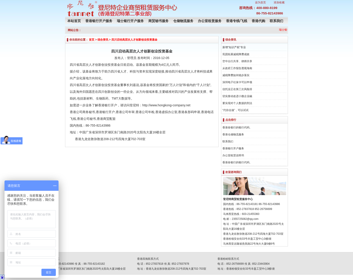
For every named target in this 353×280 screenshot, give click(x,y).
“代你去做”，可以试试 (235, 110)
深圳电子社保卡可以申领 (237, 82)
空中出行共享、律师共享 (237, 61)
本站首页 (74, 21)
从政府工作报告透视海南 (237, 68)
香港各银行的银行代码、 (237, 127)
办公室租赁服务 (210, 21)
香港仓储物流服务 (233, 134)
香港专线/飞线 (236, 21)
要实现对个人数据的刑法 (237, 103)
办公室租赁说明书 (233, 155)
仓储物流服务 (183, 21)
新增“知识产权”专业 (234, 47)
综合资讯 (102, 39)
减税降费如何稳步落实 (235, 75)
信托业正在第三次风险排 (237, 89)
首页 (91, 39)
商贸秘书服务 (158, 21)
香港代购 (258, 21)
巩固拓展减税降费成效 (235, 54)
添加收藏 (279, 2)
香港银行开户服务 (98, 21)
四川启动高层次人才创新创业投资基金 (134, 39)
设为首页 (260, 2)
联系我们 (276, 21)
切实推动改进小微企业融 (237, 96)
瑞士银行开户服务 (130, 21)
